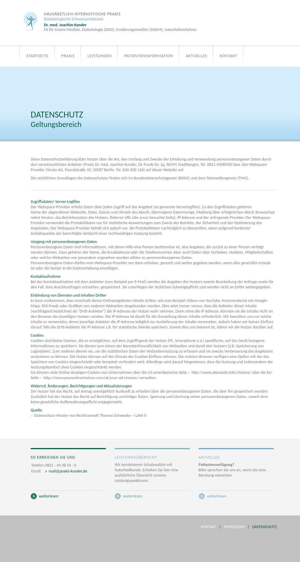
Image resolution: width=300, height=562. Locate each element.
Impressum (234, 526)
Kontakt (229, 55)
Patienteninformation (148, 55)
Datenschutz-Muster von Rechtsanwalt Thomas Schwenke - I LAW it (90, 415)
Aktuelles (196, 55)
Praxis (68, 55)
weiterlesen (48, 496)
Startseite (38, 55)
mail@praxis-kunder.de (68, 471)
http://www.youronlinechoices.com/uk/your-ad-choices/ (91, 377)
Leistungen (100, 55)
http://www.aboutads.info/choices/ (222, 372)
